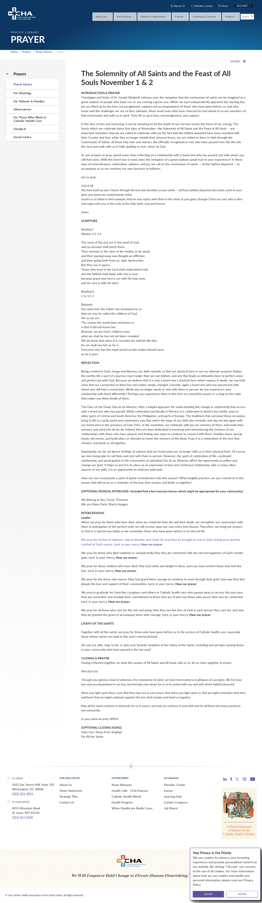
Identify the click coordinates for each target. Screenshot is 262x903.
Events (168, 791)
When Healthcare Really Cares (132, 808)
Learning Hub (173, 796)
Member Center (174, 785)
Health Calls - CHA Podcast (130, 791)
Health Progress (122, 802)
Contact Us (66, 802)
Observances (22, 109)
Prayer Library (44, 51)
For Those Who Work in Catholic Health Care (30, 119)
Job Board (170, 808)
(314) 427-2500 (22, 817)
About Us (65, 785)
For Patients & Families (29, 101)
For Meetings (22, 93)
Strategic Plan (68, 796)
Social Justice (23, 137)
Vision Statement (70, 791)
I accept (208, 894)
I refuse (242, 894)
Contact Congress (175, 802)
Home (14, 51)
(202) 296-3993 (22, 794)
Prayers (26, 51)
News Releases (122, 785)
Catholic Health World (126, 796)
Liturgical (20, 129)
